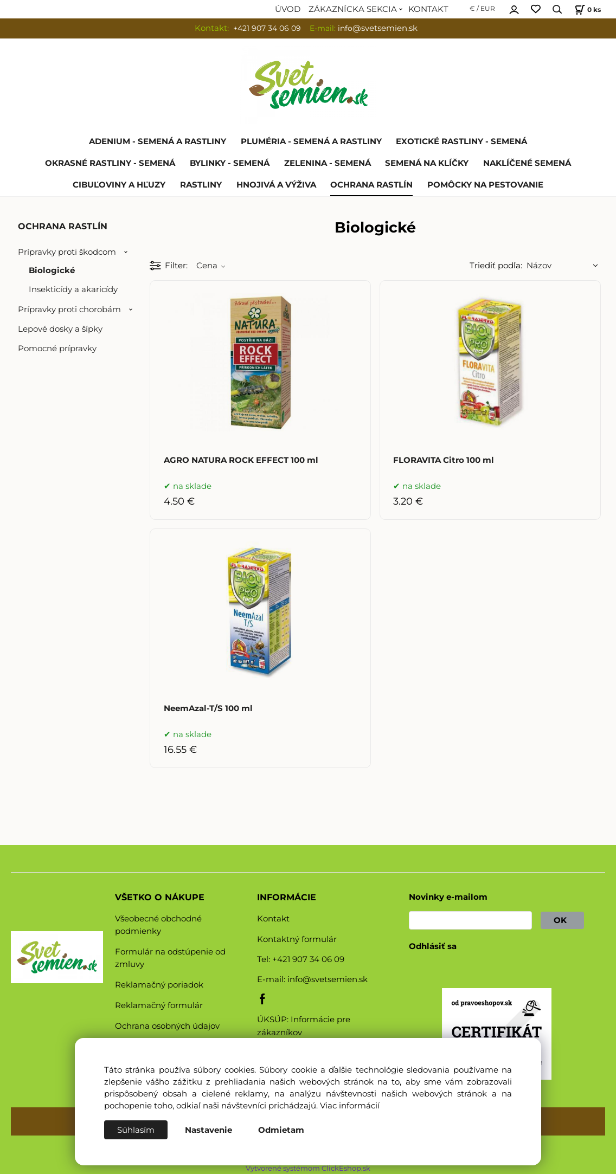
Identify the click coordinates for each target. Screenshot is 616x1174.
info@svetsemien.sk (327, 979)
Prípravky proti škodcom (67, 252)
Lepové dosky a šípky (60, 329)
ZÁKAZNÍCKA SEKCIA (353, 9)
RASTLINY (201, 185)
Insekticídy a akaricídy (73, 289)
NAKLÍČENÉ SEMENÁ (527, 163)
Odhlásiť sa (433, 946)
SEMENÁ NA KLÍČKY (427, 163)
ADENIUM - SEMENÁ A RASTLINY (157, 141)
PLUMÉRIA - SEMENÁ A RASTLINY (311, 141)
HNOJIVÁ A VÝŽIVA (276, 185)
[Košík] (586, 9)
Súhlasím (136, 1130)
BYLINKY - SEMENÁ (230, 163)
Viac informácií (350, 1106)
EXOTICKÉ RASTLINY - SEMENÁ (461, 141)
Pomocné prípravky (57, 348)
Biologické (52, 270)
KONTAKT (428, 9)
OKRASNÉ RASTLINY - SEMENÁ (110, 163)
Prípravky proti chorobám (69, 309)
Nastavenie (208, 1130)
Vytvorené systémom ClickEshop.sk (308, 1168)
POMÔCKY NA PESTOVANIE (485, 185)
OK (562, 920)
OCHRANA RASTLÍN (371, 185)
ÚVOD (287, 9)
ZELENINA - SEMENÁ (327, 163)
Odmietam (281, 1130)
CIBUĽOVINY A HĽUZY (119, 185)
